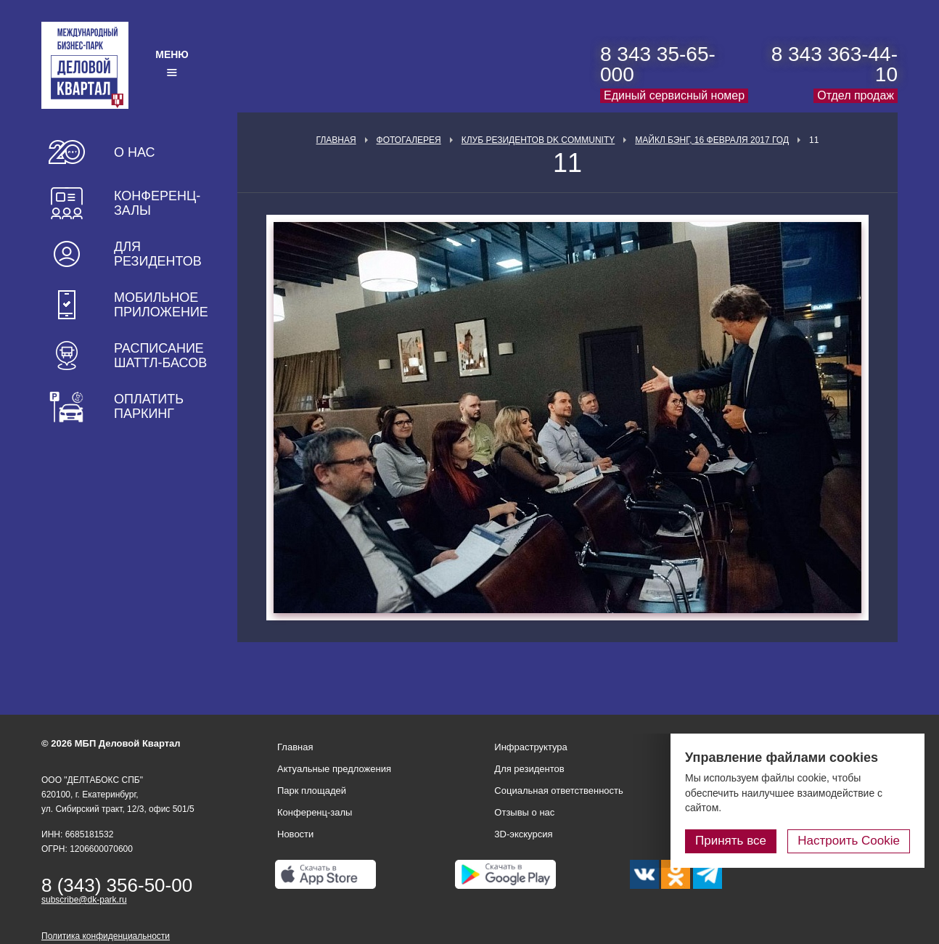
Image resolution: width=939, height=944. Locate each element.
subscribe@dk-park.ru (84, 900)
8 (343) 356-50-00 (116, 885)
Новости (295, 834)
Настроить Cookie (848, 840)
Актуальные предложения (334, 768)
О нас (134, 152)
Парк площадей (311, 790)
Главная (336, 140)
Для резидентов (158, 253)
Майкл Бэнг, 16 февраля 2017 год (712, 140)
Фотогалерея (409, 140)
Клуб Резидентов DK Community (538, 140)
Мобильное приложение (161, 304)
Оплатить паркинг (149, 406)
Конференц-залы (157, 203)
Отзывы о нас (524, 812)
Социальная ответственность (558, 790)
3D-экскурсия (523, 834)
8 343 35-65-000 (657, 64)
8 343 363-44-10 (834, 64)
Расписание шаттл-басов (160, 355)
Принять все (730, 840)
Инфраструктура (530, 747)
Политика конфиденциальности (105, 936)
